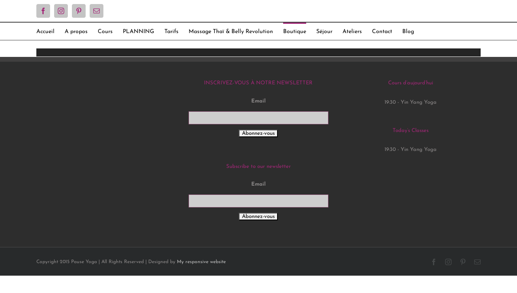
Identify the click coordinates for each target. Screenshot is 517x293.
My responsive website (201, 262)
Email (258, 101)
